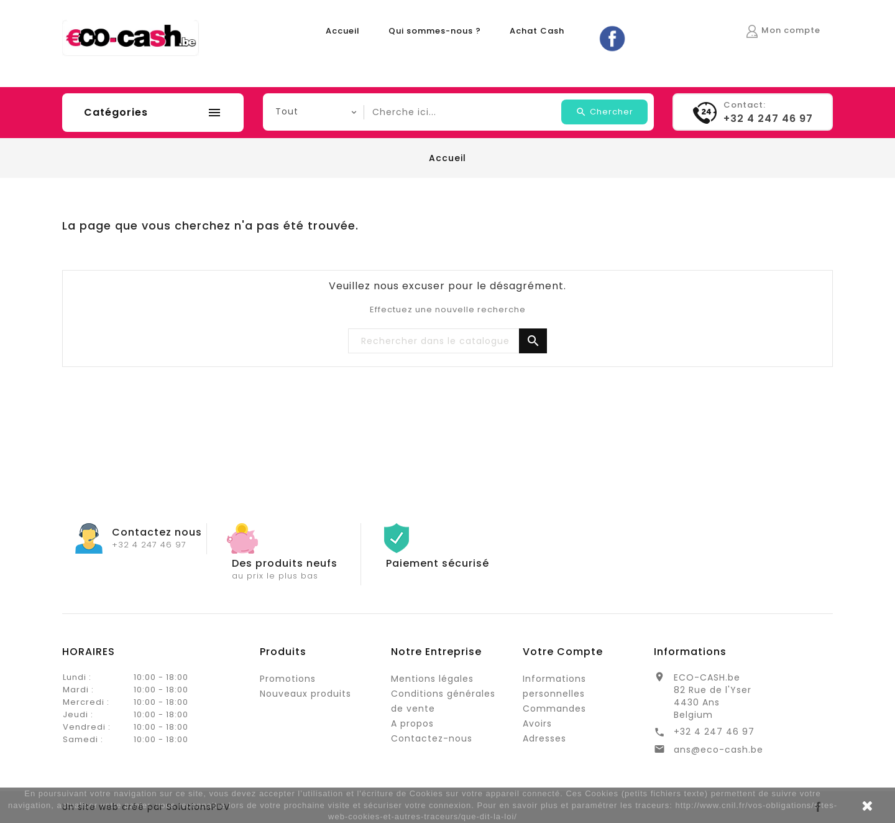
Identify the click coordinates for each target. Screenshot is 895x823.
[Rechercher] (447, 341)
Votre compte (563, 651)
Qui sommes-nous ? (434, 31)
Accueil (343, 31)
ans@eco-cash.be (718, 749)
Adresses (544, 738)
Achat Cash (537, 31)
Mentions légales (432, 678)
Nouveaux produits (305, 693)
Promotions (288, 678)
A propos (412, 723)
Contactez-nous (431, 738)
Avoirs (537, 723)
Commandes (554, 708)
